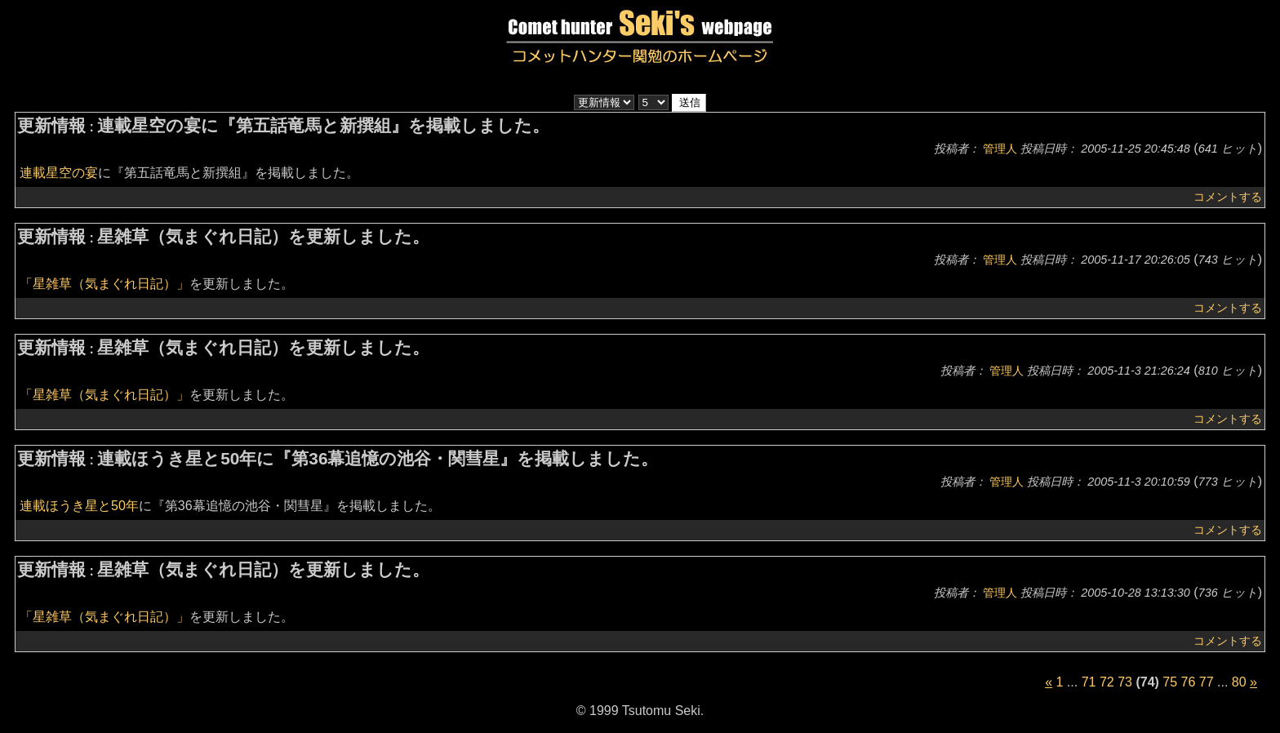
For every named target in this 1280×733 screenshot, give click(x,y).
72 (1107, 682)
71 (1089, 682)
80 (1239, 682)
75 (1169, 682)
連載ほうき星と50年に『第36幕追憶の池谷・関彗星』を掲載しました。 (377, 458)
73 (1125, 682)
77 (1206, 682)
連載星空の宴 (59, 173)
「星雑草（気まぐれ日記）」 (104, 284)
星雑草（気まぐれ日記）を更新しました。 (263, 236)
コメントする (1227, 196)
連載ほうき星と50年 (79, 506)
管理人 (1000, 148)
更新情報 (51, 125)
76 (1188, 682)
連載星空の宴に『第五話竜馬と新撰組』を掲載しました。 (323, 125)
